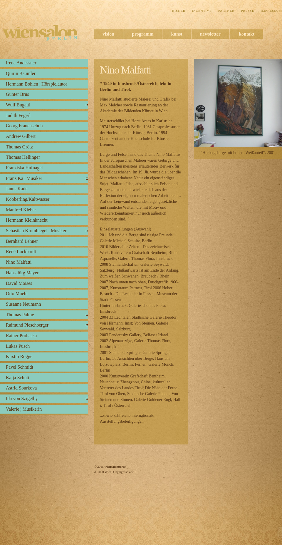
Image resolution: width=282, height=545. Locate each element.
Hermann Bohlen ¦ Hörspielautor (36, 83)
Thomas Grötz (19, 146)
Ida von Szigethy (22, 398)
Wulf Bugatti (18, 104)
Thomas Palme (20, 314)
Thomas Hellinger (23, 157)
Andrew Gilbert (21, 136)
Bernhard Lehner (22, 241)
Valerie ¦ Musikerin (24, 409)
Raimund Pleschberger (27, 324)
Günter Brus (17, 94)
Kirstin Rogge (19, 356)
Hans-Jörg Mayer (22, 272)
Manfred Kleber (21, 209)
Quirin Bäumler (21, 73)
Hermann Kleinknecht (27, 220)
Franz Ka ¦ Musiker (24, 178)
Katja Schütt (17, 377)
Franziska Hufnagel (24, 167)
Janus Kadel (17, 188)
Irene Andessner (21, 62)
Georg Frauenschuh (24, 125)
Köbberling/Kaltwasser (27, 199)
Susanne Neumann (23, 304)
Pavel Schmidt (19, 367)
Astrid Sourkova (21, 387)
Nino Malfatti (19, 262)
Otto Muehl (17, 293)
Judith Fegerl (18, 115)
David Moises (19, 283)
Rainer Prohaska (21, 335)
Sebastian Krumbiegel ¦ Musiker (36, 230)
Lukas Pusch (18, 346)
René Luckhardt (21, 251)
